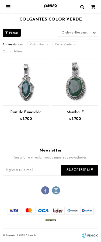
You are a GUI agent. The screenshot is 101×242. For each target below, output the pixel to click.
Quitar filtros (12, 51)
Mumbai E (75, 112)
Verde (63, 44)
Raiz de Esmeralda (25, 112)
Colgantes (37, 44)
